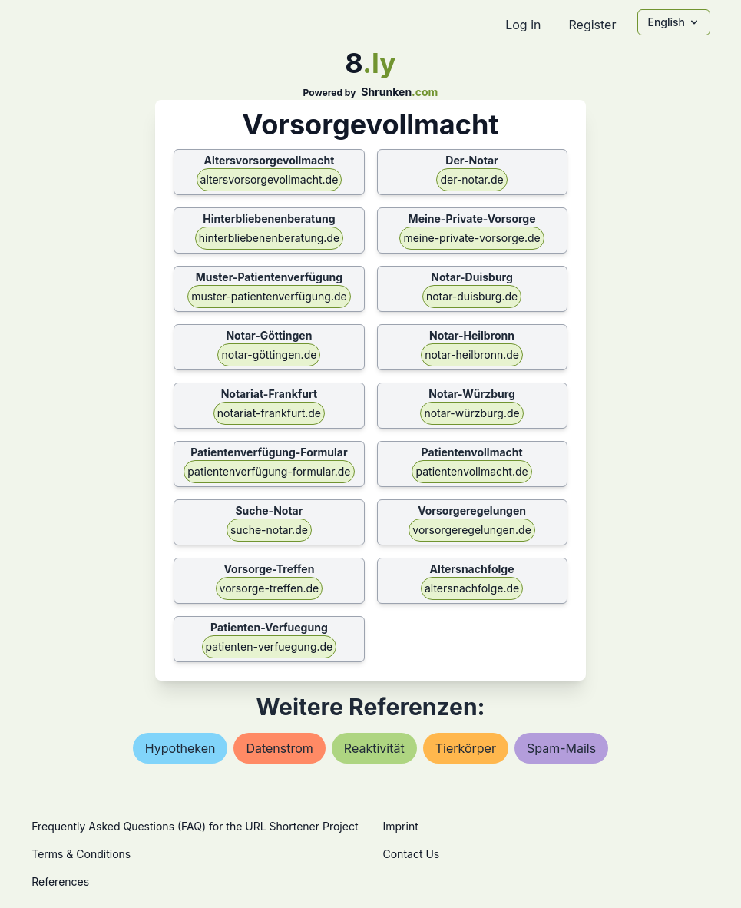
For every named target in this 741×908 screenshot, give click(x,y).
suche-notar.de (269, 529)
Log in (523, 24)
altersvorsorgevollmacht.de (269, 179)
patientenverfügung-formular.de (268, 471)
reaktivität (374, 748)
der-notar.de (471, 179)
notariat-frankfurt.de (269, 412)
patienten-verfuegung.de (269, 646)
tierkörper (465, 748)
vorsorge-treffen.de (269, 588)
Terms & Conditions (81, 853)
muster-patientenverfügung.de (269, 296)
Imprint (400, 826)
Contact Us (411, 853)
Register (592, 24)
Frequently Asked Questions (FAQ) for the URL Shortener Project (194, 826)
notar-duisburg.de (472, 296)
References (60, 881)
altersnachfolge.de (472, 588)
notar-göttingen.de (268, 354)
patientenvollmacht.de (471, 471)
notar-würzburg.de (471, 412)
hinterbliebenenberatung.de (269, 237)
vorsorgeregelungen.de (471, 529)
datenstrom (279, 748)
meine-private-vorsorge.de (471, 237)
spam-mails (561, 748)
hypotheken (180, 748)
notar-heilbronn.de (472, 354)
